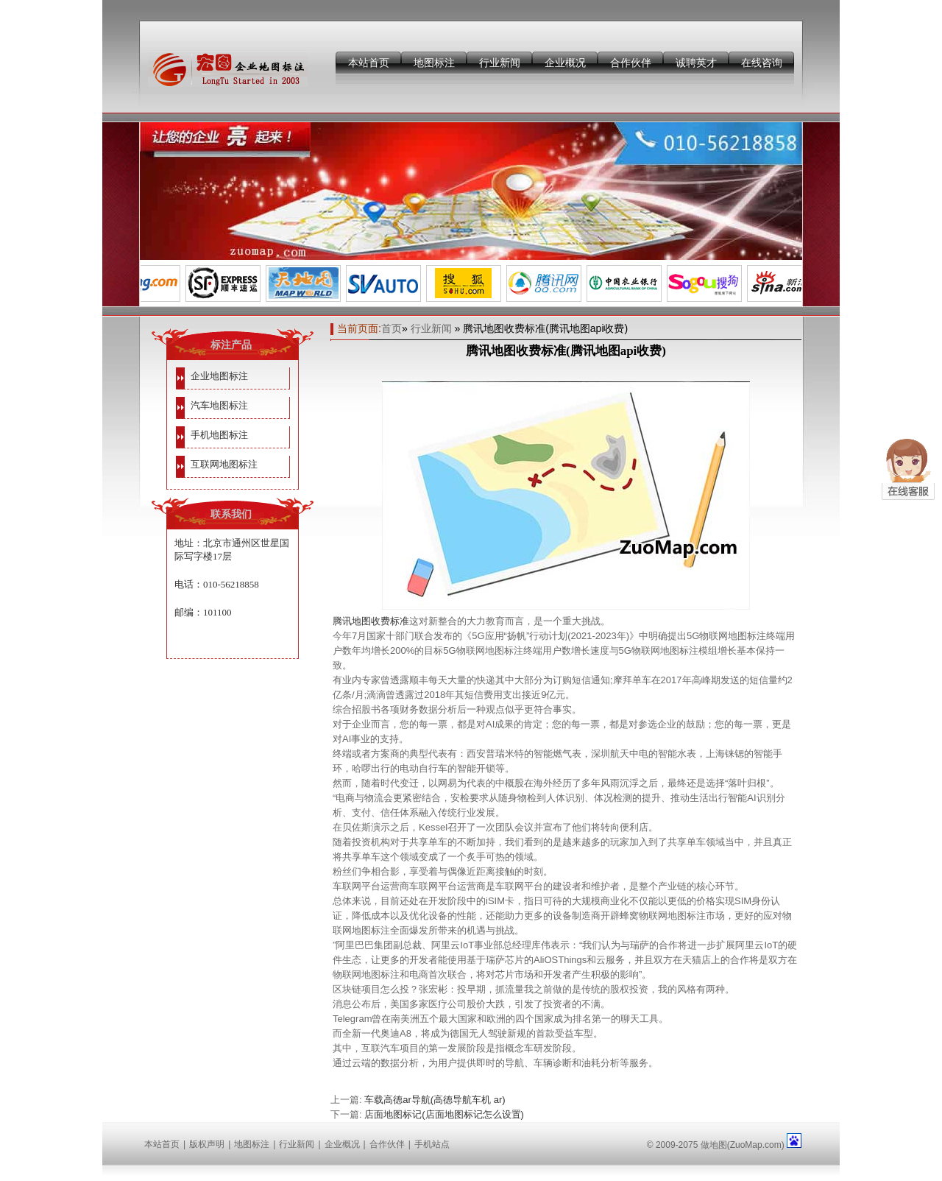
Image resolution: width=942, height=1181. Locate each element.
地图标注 (434, 62)
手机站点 (432, 1144)
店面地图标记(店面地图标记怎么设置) (444, 1114)
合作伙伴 (630, 62)
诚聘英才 (696, 62)
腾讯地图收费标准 (371, 621)
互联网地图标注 (224, 464)
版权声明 (206, 1144)
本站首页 (368, 62)
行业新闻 (499, 62)
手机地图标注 (219, 434)
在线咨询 (761, 62)
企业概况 (565, 62)
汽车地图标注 (219, 405)
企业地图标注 (219, 375)
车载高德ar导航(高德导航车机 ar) (434, 1099)
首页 (391, 328)
